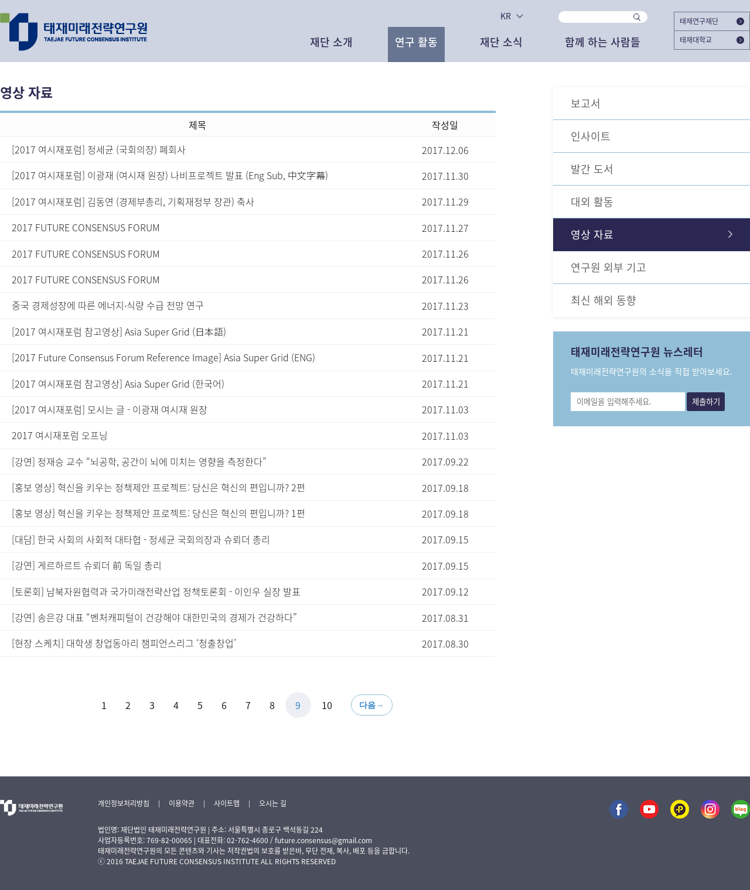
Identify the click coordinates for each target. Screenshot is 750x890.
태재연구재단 (712, 21)
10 (327, 705)
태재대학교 (712, 40)
